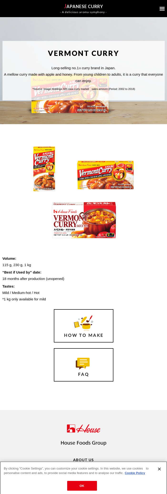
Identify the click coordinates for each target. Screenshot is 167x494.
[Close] (159, 470)
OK (82, 487)
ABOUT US (83, 460)
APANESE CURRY (83, 9)
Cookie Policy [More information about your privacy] (135, 474)
